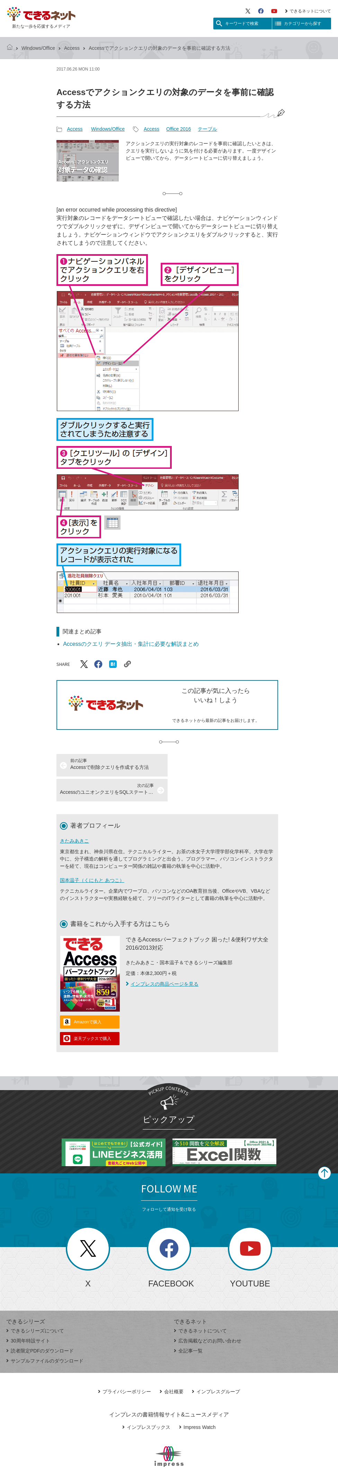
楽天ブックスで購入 (92, 1013)
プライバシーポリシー (124, 1366)
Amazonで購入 (87, 997)
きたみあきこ (74, 816)
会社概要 (172, 1366)
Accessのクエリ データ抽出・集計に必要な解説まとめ (131, 644)
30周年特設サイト (28, 1316)
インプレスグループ (216, 1366)
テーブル (207, 129)
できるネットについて (308, 11)
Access (72, 48)
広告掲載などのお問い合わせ (207, 1316)
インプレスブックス (146, 1402)
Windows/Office (38, 48)
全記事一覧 (188, 1326)
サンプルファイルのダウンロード (44, 1336)
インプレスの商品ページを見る (162, 959)
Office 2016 (178, 129)
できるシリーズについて (35, 1306)
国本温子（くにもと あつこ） (92, 855)
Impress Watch (197, 1402)
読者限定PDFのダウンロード (40, 1326)
